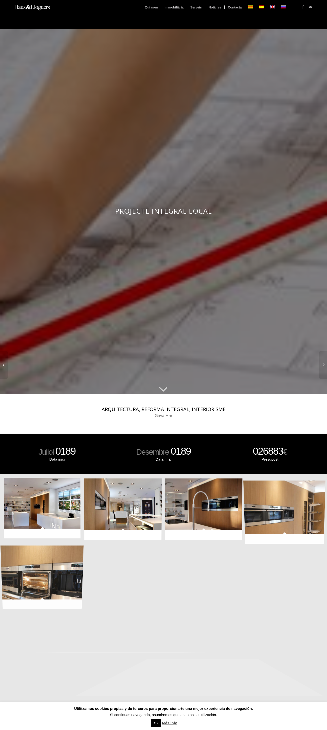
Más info (169, 723)
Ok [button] (156, 723)
